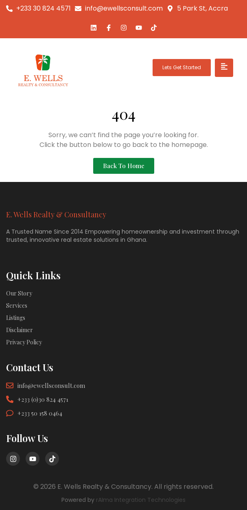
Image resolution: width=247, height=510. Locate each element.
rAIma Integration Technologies (141, 500)
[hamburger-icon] (224, 68)
